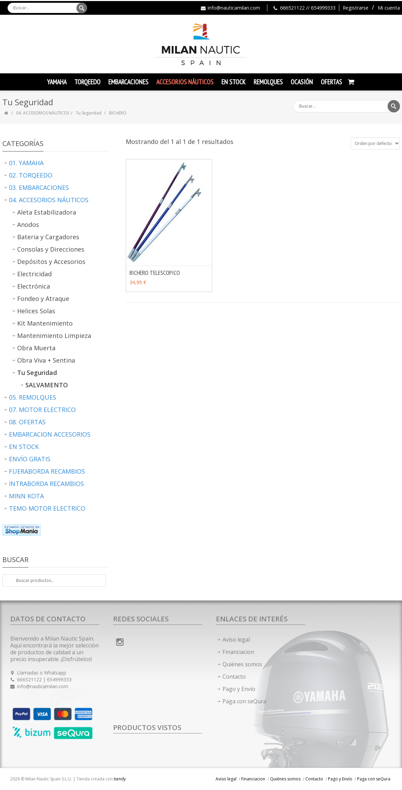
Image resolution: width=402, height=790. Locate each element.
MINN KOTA (26, 496)
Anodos (28, 224)
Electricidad (34, 274)
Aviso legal (236, 639)
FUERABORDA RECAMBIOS (47, 471)
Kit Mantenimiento (45, 323)
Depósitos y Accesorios (51, 261)
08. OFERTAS (27, 422)
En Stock (233, 81)
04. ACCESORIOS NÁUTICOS (42, 113)
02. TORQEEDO (30, 175)
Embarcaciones (128, 81)
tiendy (120, 779)
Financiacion (238, 652)
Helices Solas (36, 311)
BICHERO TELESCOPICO (155, 273)
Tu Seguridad (89, 113)
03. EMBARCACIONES (39, 187)
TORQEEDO (87, 81)
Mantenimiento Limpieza (54, 335)
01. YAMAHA (26, 163)
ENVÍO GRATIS (29, 459)
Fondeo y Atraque (43, 298)
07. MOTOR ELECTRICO (42, 409)
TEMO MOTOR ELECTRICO (47, 508)
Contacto (234, 676)
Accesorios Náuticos (185, 81)
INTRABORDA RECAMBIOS (46, 483)
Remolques (268, 81)
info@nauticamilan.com (234, 7)
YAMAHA (56, 81)
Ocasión (302, 81)
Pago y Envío (238, 689)
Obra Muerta (36, 348)
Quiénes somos (242, 664)
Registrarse (355, 7)
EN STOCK (24, 446)
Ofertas (331, 81)
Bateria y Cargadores (48, 237)
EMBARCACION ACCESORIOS (49, 434)
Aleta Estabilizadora (46, 212)
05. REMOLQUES (32, 397)
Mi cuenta (389, 7)
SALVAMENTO (46, 385)
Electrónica (33, 286)
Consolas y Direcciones (50, 249)
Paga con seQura (244, 701)
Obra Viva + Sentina (46, 360)
